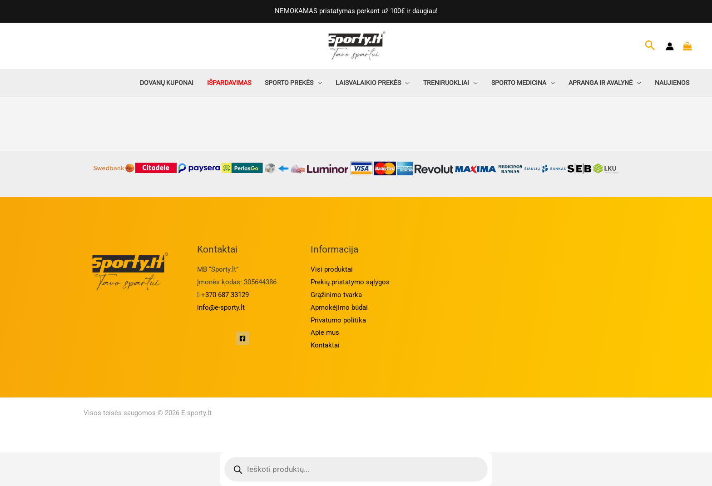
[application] (317, 82)
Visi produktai (332, 269)
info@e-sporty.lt (221, 307)
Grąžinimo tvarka (336, 295)
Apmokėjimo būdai (339, 307)
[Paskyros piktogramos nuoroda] (670, 46)
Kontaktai (325, 345)
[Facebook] (242, 338)
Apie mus (325, 332)
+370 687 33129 (223, 295)
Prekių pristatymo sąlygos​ (350, 282)
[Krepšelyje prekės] (689, 46)
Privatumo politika (338, 320)
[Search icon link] (650, 46)
